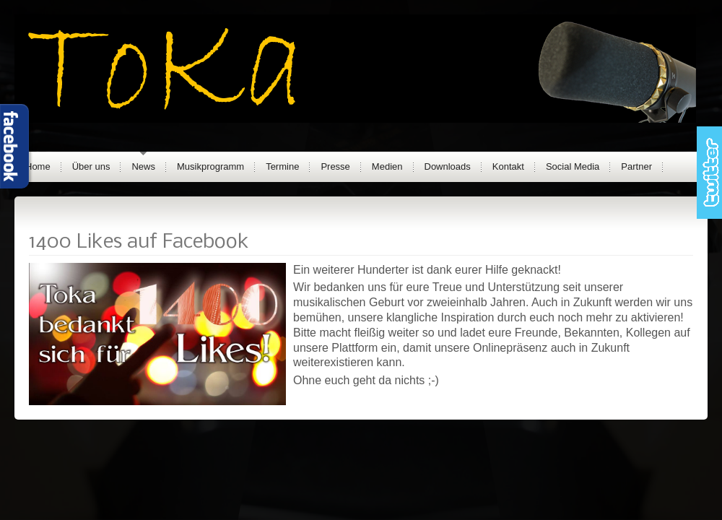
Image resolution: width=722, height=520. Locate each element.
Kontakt (508, 166)
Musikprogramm (210, 166)
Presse (335, 166)
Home (38, 166)
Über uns (91, 166)
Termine (282, 166)
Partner (636, 166)
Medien (387, 166)
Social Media (572, 166)
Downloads (448, 166)
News (143, 166)
